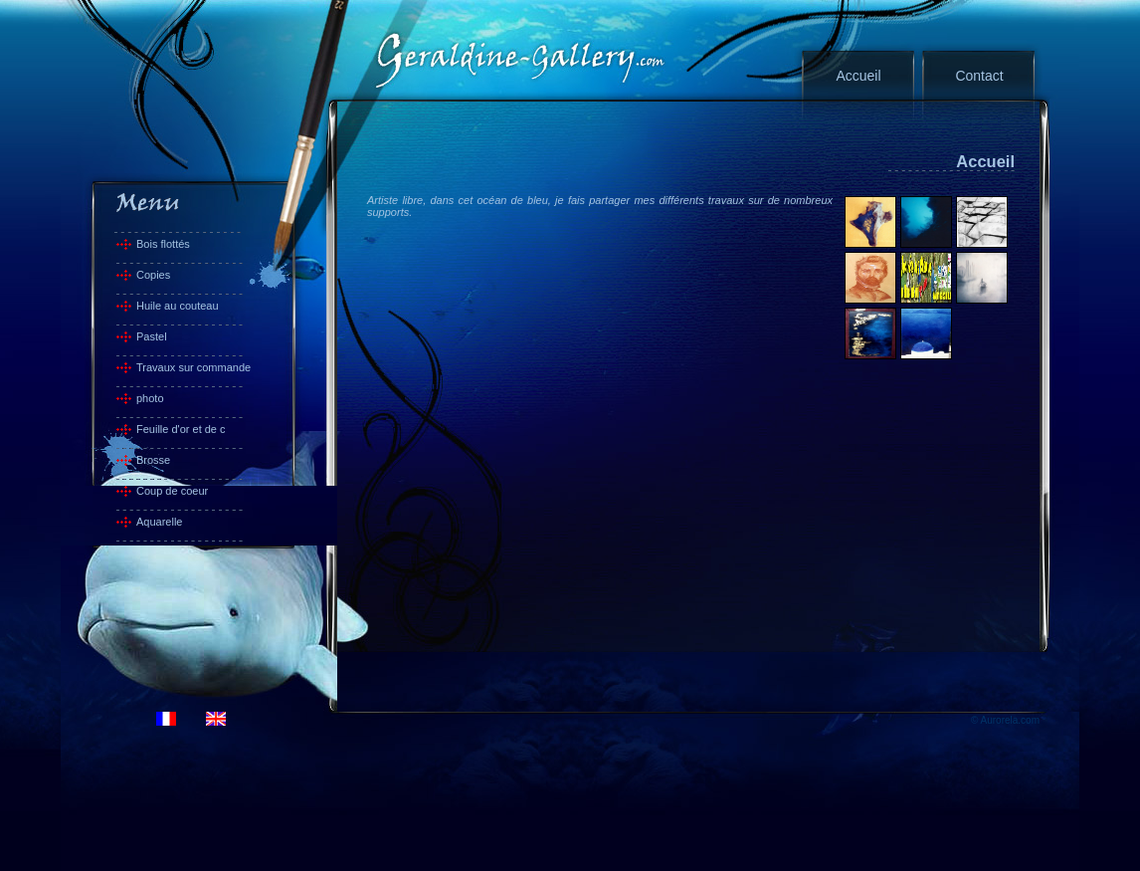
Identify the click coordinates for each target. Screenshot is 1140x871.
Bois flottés (163, 244)
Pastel (151, 336)
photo (150, 398)
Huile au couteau (177, 306)
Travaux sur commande (193, 367)
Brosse (153, 460)
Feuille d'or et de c (181, 429)
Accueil (858, 76)
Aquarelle (159, 522)
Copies (153, 275)
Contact (979, 76)
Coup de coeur (172, 491)
